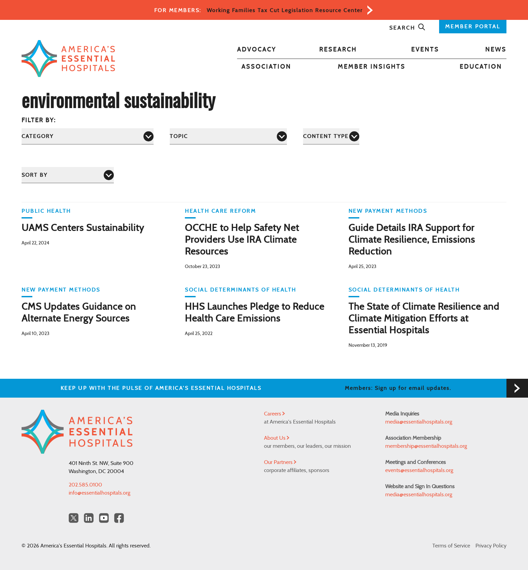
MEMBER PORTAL (472, 26)
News (495, 50)
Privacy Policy (490, 545)
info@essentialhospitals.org (99, 493)
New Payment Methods (388, 211)
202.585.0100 (85, 485)
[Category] (88, 136)
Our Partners (280, 462)
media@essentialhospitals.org (418, 422)
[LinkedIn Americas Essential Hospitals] (89, 518)
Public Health (46, 211)
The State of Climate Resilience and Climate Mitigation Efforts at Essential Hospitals (424, 318)
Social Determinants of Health (240, 290)
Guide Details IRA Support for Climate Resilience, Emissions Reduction (412, 240)
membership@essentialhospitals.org (426, 446)
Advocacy (256, 50)
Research (338, 50)
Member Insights (371, 67)
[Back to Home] (68, 58)
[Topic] (228, 136)
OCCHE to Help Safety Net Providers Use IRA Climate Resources (242, 240)
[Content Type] (331, 136)
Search (407, 28)
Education (481, 67)
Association (266, 67)
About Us (276, 438)
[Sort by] (68, 175)
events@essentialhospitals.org (419, 470)
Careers (274, 413)
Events (425, 50)
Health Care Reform (220, 211)
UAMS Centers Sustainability (83, 228)
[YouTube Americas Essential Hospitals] (104, 518)
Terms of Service (451, 545)
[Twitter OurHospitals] (73, 518)
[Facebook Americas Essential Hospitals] (119, 518)
